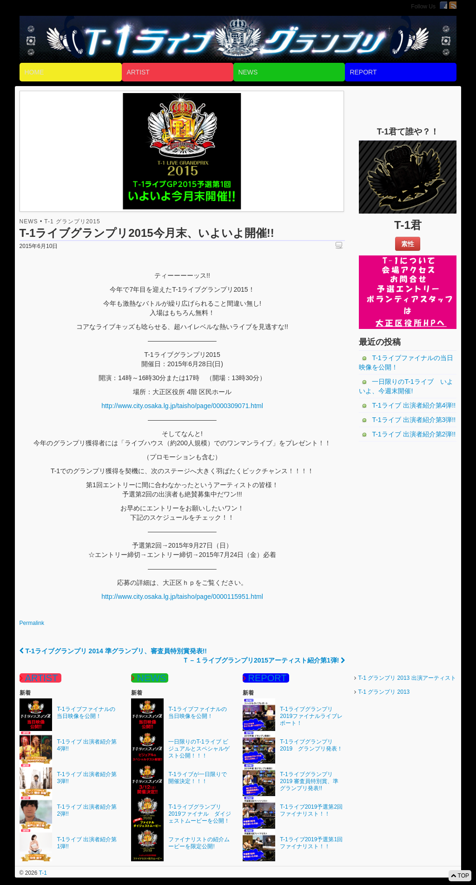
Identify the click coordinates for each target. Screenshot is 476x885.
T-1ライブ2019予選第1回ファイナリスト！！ (311, 843)
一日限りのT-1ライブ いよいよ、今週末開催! (406, 386)
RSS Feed (452, 5)
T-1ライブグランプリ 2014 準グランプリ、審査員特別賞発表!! (113, 651)
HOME (34, 72)
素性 (407, 244)
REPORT (363, 72)
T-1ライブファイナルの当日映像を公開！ (406, 362)
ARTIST (138, 72)
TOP (460, 875)
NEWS (248, 72)
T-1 (41, 873)
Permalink (32, 623)
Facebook (443, 5)
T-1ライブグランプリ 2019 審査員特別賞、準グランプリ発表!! (309, 781)
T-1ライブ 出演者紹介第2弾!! (414, 434)
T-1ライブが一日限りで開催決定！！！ (197, 777)
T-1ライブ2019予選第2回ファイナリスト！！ (311, 810)
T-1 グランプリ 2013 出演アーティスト (407, 678)
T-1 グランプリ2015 (72, 221)
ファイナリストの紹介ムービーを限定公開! (199, 843)
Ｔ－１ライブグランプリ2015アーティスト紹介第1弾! (263, 660)
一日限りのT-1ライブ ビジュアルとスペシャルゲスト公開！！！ (199, 748)
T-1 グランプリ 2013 (384, 692)
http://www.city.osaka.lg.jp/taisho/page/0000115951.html (182, 596)
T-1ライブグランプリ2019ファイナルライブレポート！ (311, 716)
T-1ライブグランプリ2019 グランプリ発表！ (311, 745)
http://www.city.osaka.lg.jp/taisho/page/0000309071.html (182, 405)
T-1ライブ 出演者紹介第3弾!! (414, 419)
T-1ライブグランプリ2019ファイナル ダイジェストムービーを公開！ (199, 814)
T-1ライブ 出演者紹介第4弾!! (414, 405)
